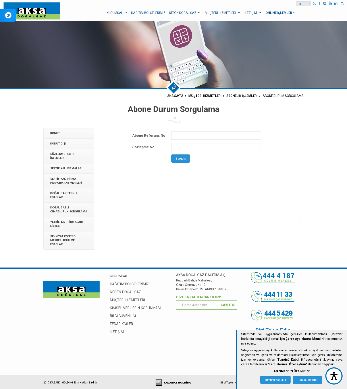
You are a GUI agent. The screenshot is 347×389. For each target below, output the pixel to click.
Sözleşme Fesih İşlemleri (62, 156)
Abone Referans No (148, 135)
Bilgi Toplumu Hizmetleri (235, 382)
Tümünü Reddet (307, 379)
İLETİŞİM (117, 332)
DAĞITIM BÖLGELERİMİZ (129, 284)
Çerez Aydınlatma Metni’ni (304, 339)
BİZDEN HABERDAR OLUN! (198, 297)
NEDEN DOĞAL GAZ (125, 292)
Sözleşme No (143, 147)
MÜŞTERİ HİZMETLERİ (127, 300)
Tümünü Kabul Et (275, 379)
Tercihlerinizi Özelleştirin (291, 371)
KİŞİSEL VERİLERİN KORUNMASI (135, 308)
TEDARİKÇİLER (121, 324)
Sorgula (181, 158)
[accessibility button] (334, 376)
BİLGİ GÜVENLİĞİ (123, 316)
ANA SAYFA (175, 96)
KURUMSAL (119, 276)
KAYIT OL (228, 305)
